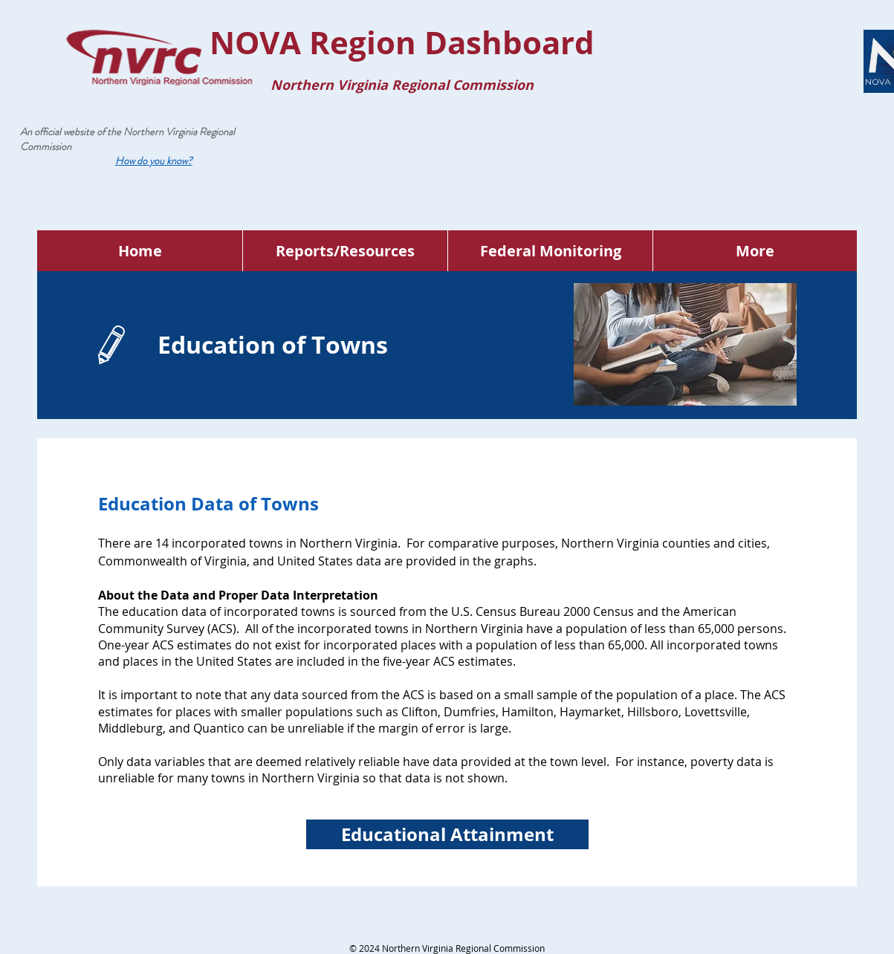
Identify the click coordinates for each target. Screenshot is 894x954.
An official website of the (71, 131)
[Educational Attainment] (447, 834)
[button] (153, 160)
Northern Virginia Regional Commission (127, 139)
